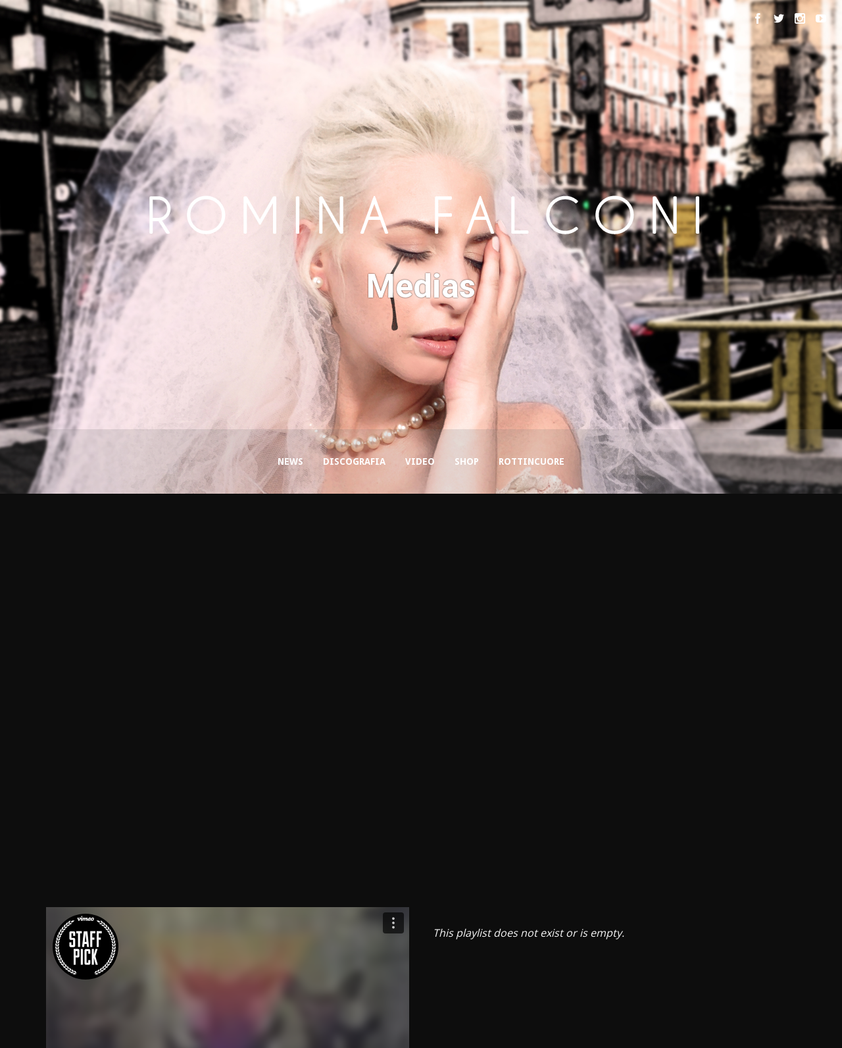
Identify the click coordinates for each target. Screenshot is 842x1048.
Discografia (354, 461)
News (290, 461)
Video (420, 461)
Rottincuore (531, 461)
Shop (467, 461)
